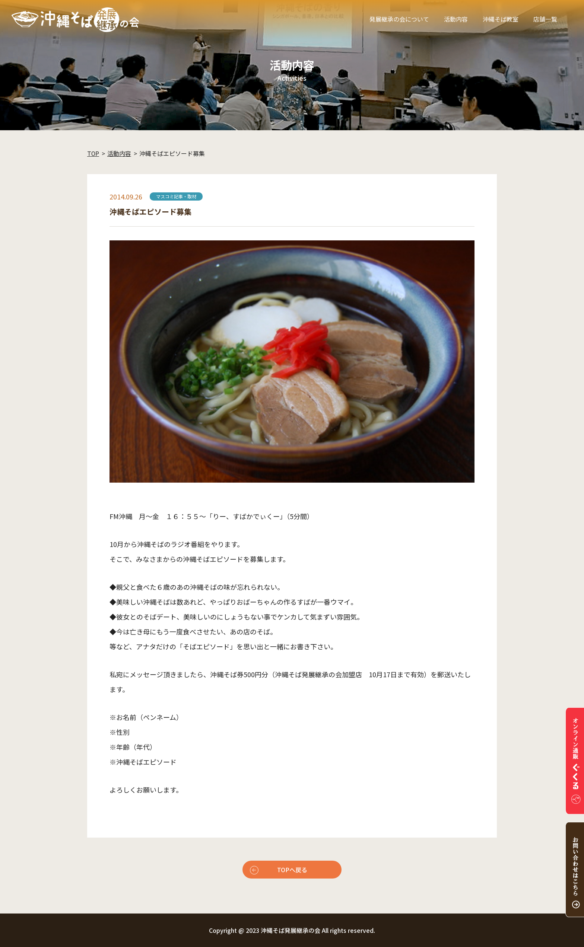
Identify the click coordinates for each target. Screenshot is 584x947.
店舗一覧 (545, 19)
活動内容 (456, 19)
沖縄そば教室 (500, 19)
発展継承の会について (399, 19)
